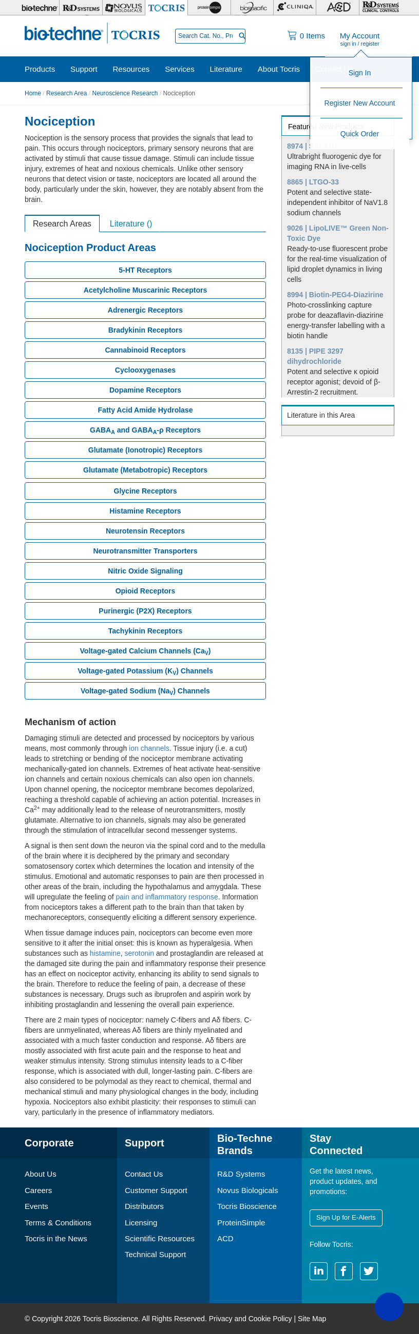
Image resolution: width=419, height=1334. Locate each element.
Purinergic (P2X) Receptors (145, 611)
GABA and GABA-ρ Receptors (145, 430)
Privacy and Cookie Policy (250, 1319)
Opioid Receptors (146, 591)
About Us (40, 1173)
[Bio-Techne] (38, 7)
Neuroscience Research (125, 93)
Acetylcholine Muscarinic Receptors (145, 290)
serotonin (140, 953)
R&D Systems (241, 1173)
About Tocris (279, 69)
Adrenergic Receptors (145, 310)
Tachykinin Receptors (145, 631)
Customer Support (156, 1190)
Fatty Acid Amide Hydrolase (145, 410)
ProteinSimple (241, 1222)
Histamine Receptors (145, 511)
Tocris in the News (56, 1238)
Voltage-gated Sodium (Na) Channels (145, 691)
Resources (131, 69)
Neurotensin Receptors (145, 531)
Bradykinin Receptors (145, 330)
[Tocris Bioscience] (166, 7)
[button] (389, 1306)
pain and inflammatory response (167, 897)
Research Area (66, 93)
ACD (225, 1238)
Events (36, 1206)
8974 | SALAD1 (312, 146)
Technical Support (155, 1254)
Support (84, 69)
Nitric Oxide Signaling (145, 571)
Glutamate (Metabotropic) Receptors (145, 470)
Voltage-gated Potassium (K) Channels (145, 671)
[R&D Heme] (380, 7)
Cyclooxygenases (145, 370)
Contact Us (334, 69)
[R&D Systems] (81, 7)
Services (180, 69)
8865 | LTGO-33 (313, 182)
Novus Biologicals (247, 1190)
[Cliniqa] (295, 7)
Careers (38, 1190)
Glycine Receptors (145, 491)
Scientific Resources (160, 1238)
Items (312, 35)
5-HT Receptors (145, 270)
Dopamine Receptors (145, 390)
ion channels (149, 748)
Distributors (144, 1206)
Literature (226, 69)
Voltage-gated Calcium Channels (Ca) (145, 651)
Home (33, 93)
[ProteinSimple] (209, 7)
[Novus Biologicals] (124, 7)
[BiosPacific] (252, 7)
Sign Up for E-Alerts (345, 1217)
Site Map (312, 1319)
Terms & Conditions (58, 1222)
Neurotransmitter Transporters (145, 551)
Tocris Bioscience (247, 1206)
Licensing (141, 1222)
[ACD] (337, 7)
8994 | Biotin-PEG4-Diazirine (335, 295)
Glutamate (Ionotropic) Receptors (145, 450)
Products (40, 69)
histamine (105, 953)
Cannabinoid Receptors (145, 350)
